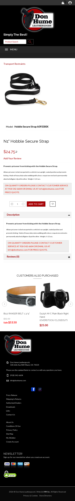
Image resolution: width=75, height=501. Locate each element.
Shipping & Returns (13, 399)
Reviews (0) (13, 256)
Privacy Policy (12, 430)
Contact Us (10, 415)
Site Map (9, 434)
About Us (10, 422)
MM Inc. (47, 492)
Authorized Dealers (13, 403)
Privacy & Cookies (30, 496)
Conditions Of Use (13, 426)
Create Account (12, 442)
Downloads (10, 407)
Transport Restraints (14, 63)
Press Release (11, 395)
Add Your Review (12, 158)
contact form (23, 370)
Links (8, 411)
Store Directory (45, 496)
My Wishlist (10, 438)
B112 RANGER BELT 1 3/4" (16, 313)
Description (13, 214)
